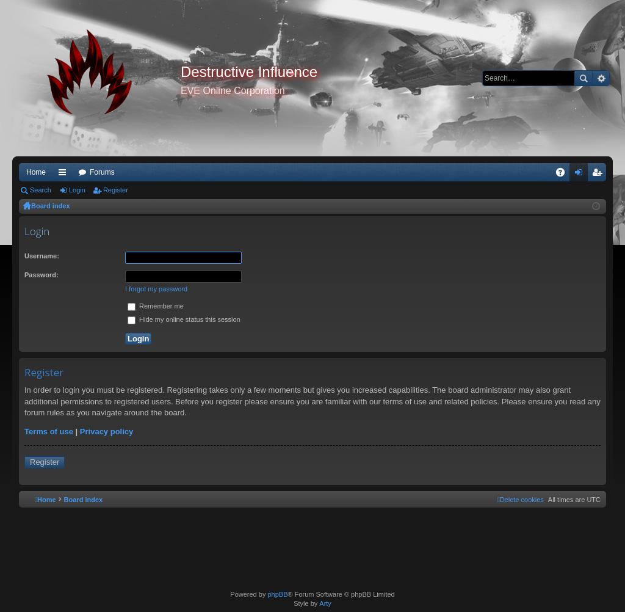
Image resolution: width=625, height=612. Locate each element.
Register (115, 190)
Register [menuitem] (599, 174)
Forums (102, 172)
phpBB (277, 594)
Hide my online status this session (184, 319)
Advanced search (601, 78)
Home (36, 172)
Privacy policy (106, 431)
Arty (325, 603)
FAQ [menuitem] (564, 174)
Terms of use (48, 431)
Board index (50, 205)
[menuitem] (520, 499)
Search (583, 78)
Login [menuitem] (581, 174)
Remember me (156, 306)
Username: (41, 256)
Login (77, 190)
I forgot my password (156, 289)
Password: (41, 275)
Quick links (64, 174)
